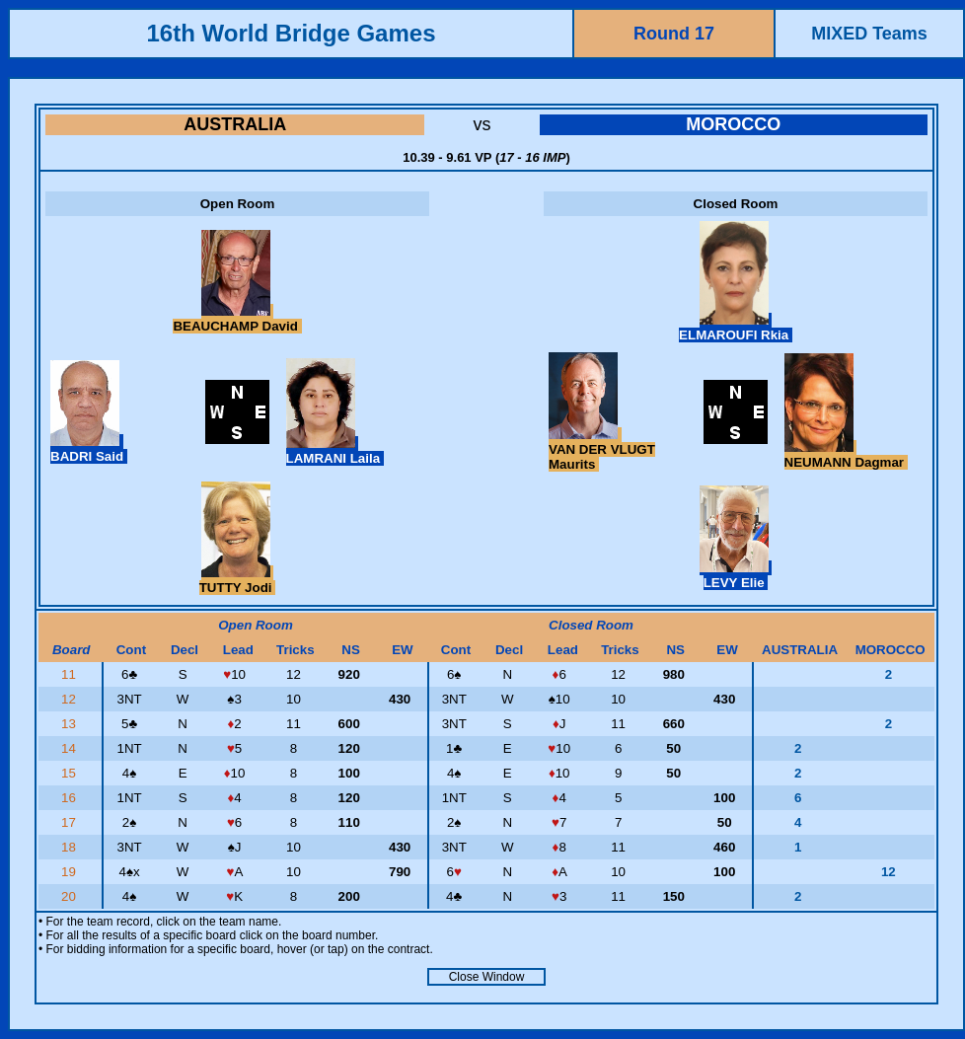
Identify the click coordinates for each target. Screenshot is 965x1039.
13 (70, 723)
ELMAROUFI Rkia (735, 327)
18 (70, 847)
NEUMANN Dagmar (846, 455)
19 (70, 871)
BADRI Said (88, 449)
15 (70, 773)
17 (70, 822)
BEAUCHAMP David (237, 319)
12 (70, 699)
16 (70, 797)
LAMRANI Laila (335, 451)
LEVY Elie (736, 575)
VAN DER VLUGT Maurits (602, 449)
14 (70, 748)
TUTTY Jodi (237, 580)
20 (70, 896)
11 (70, 674)
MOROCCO (733, 124)
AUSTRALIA (235, 124)
